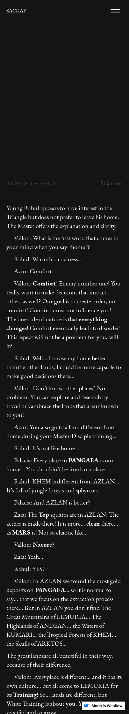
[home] (16, 10)
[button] (115, 11)
